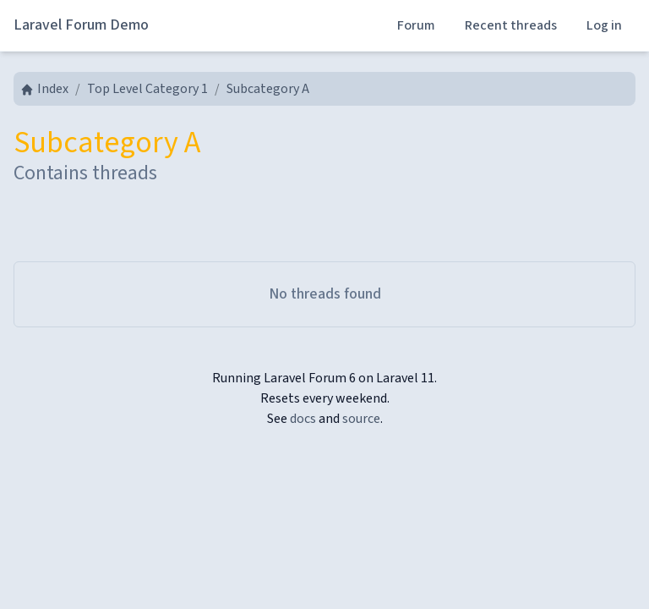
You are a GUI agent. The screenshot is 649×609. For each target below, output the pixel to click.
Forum (416, 25)
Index (44, 89)
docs (303, 418)
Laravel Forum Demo (81, 25)
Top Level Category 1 (147, 89)
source (361, 418)
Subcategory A (267, 89)
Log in (604, 25)
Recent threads (511, 25)
